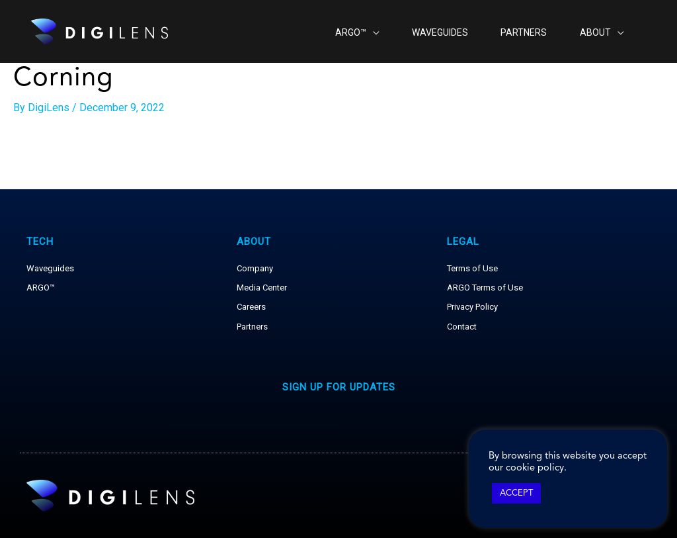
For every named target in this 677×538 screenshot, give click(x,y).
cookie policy (535, 468)
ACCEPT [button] (516, 493)
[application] (359, 31)
